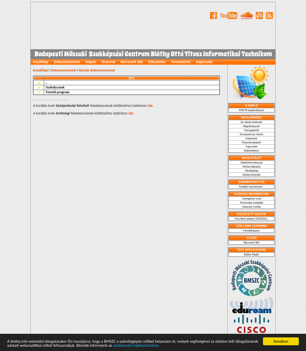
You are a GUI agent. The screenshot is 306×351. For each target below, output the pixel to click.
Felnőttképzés (251, 230)
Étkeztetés (156, 62)
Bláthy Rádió (251, 254)
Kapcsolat (204, 62)
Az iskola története (251, 122)
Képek (91, 62)
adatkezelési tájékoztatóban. (136, 345)
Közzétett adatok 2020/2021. (251, 218)
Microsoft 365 (131, 62)
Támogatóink (251, 130)
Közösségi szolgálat (251, 202)
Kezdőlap (40, 62)
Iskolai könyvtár (251, 174)
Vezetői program (57, 92)
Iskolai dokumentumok (97, 70)
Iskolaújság (251, 170)
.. (46, 82)
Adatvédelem (251, 150)
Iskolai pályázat (251, 166)
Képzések (251, 138)
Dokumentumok (67, 62)
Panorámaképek (251, 142)
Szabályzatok (55, 87)
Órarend (108, 62)
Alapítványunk (251, 126)
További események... (251, 186)
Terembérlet (181, 62)
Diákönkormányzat (251, 162)
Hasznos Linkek (251, 206)
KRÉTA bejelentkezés (251, 110)
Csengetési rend (251, 198)
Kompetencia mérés (251, 134)
